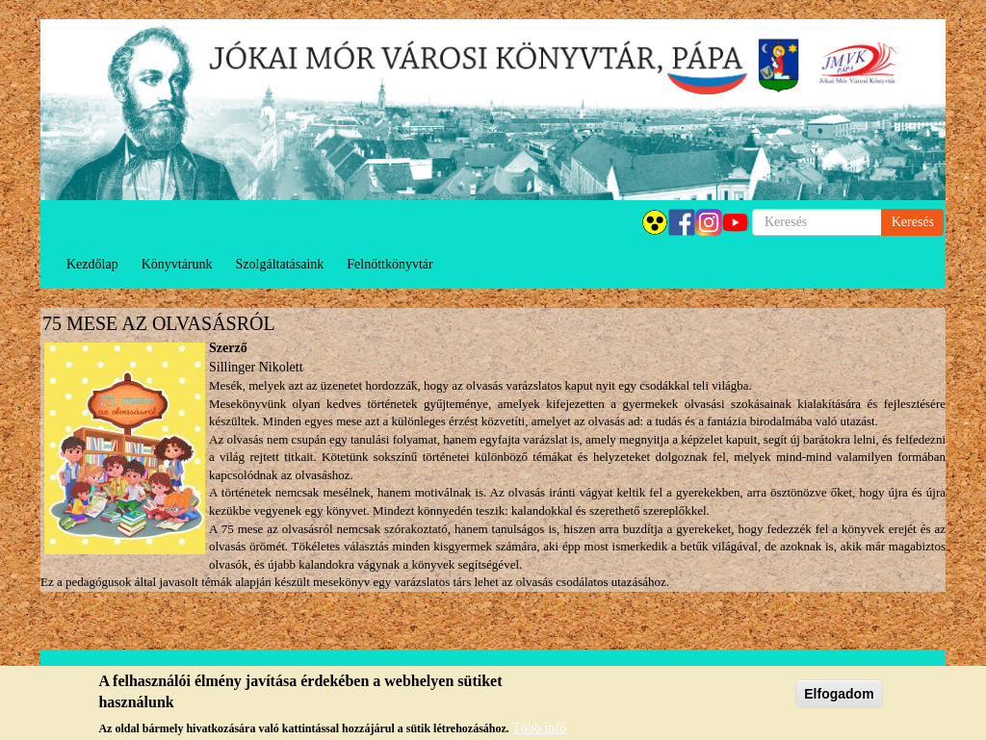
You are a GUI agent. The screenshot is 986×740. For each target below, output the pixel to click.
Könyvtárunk (177, 264)
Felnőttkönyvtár (389, 264)
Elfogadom (838, 698)
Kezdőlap (92, 264)
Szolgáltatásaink (280, 264)
